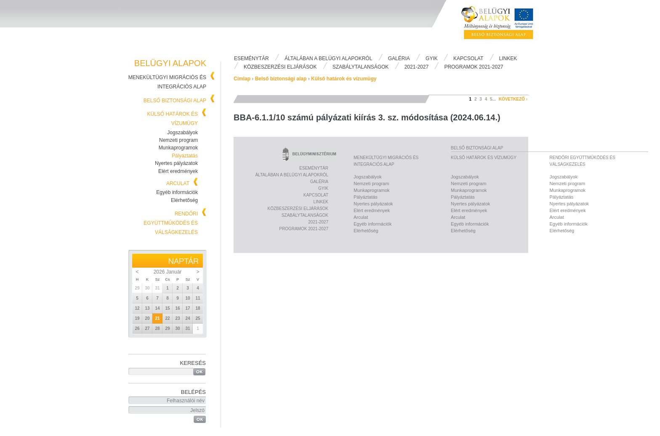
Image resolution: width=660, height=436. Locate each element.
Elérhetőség (184, 200)
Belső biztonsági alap (175, 101)
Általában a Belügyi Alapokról (328, 58)
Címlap (242, 79)
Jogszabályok (182, 133)
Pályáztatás (185, 156)
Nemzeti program (178, 140)
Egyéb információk (177, 192)
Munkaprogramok (178, 148)
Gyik (432, 58)
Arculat (177, 183)
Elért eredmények (178, 171)
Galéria (399, 58)
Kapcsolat (468, 58)
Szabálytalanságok (361, 67)
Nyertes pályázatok (176, 163)
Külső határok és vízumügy (343, 79)
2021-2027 (416, 67)
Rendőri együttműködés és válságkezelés (171, 223)
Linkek (508, 58)
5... (493, 99)
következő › (513, 99)
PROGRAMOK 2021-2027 (473, 67)
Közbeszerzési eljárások (280, 67)
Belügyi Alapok (502, 26)
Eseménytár (251, 58)
